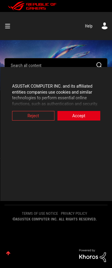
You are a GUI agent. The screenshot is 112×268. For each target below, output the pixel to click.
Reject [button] (33, 115)
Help (89, 26)
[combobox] (56, 65)
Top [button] (8, 253)
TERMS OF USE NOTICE (40, 213)
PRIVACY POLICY (74, 213)
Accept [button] (78, 115)
